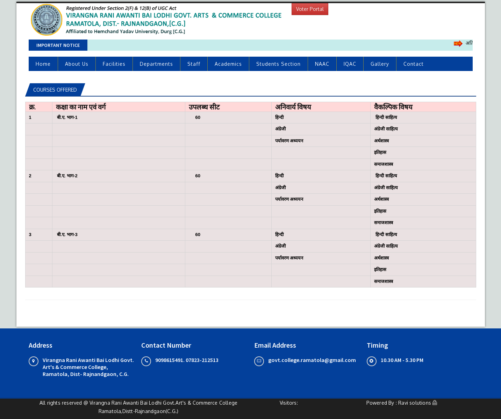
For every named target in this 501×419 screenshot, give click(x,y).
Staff (193, 64)
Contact (413, 64)
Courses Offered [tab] (55, 90)
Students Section (278, 64)
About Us (76, 64)
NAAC (322, 64)
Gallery (380, 64)
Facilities (114, 64)
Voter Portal (310, 9)
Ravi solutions (414, 403)
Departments (156, 64)
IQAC (350, 64)
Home (43, 64)
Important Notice (58, 45)
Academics (228, 64)
